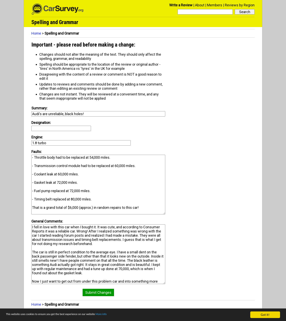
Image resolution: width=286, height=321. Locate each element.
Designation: (41, 123)
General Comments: (47, 221)
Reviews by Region (240, 5)
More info (122, 315)
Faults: (36, 152)
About (199, 5)
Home (36, 33)
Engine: (37, 137)
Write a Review (180, 5)
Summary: (39, 108)
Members (214, 5)
